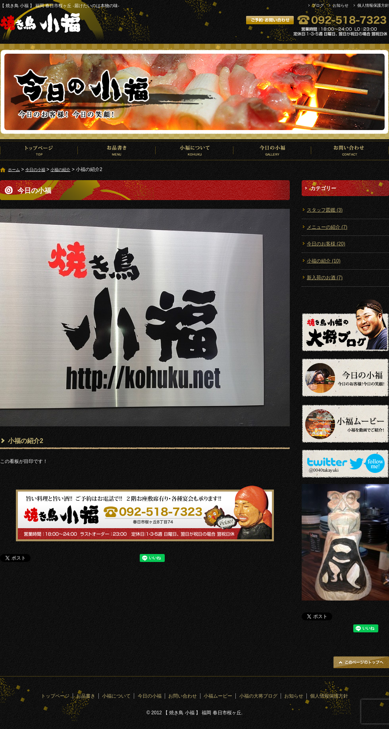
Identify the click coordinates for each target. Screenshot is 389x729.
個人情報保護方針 (373, 5)
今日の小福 (272, 150)
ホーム (14, 169)
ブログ (318, 5)
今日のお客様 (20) (326, 244)
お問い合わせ (350, 150)
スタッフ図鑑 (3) (325, 210)
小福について (194, 150)
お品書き (117, 150)
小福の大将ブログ (258, 696)
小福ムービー (218, 696)
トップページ (39, 150)
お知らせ (341, 5)
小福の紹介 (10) (324, 261)
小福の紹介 (60, 169)
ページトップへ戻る (361, 662)
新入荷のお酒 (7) (325, 277)
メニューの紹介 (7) (327, 227)
